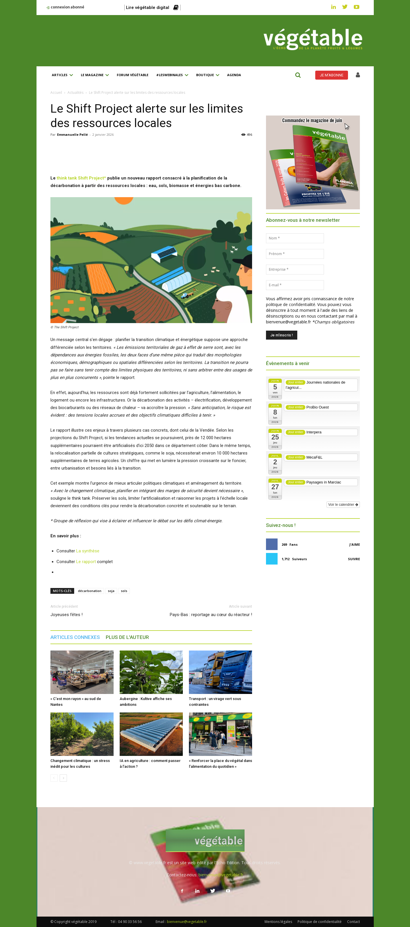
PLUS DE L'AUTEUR (127, 637)
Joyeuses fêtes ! (66, 614)
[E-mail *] (295, 285)
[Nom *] (295, 238)
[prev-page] (54, 778)
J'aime (354, 544)
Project (96, 178)
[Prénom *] (295, 254)
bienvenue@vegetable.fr (220, 874)
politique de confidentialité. (291, 304)
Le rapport (86, 561)
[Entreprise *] (295, 269)
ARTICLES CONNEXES (75, 637)
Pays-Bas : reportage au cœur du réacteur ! (211, 614)
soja (111, 591)
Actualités (75, 92)
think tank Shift (73, 178)
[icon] (357, 75)
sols (124, 591)
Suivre (354, 559)
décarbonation (89, 591)
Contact (353, 921)
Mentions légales (278, 921)
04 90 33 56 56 (130, 921)
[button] (298, 75)
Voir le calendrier (343, 505)
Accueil (56, 92)
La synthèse (87, 551)
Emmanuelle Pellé (72, 134)
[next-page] (63, 778)
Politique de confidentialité (320, 921)
